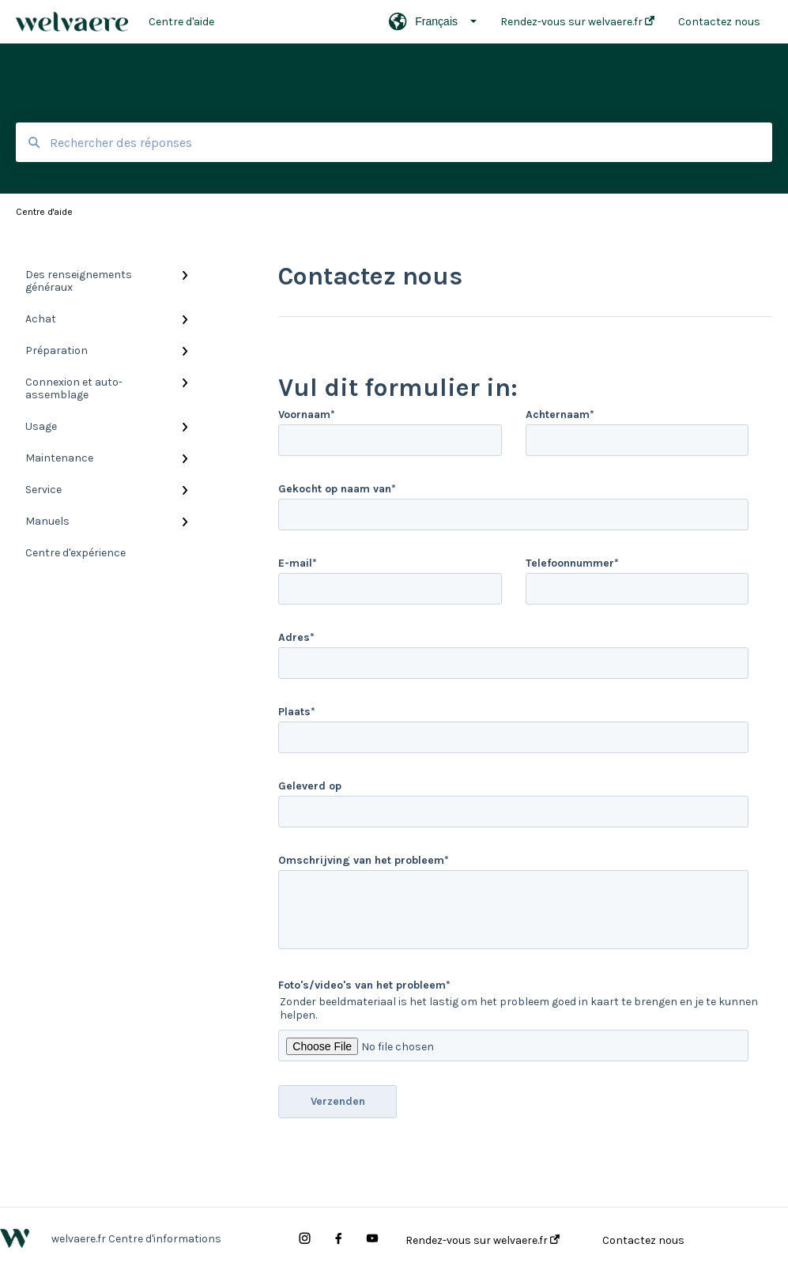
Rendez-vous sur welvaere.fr (482, 1240)
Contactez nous (643, 1240)
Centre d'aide (181, 21)
